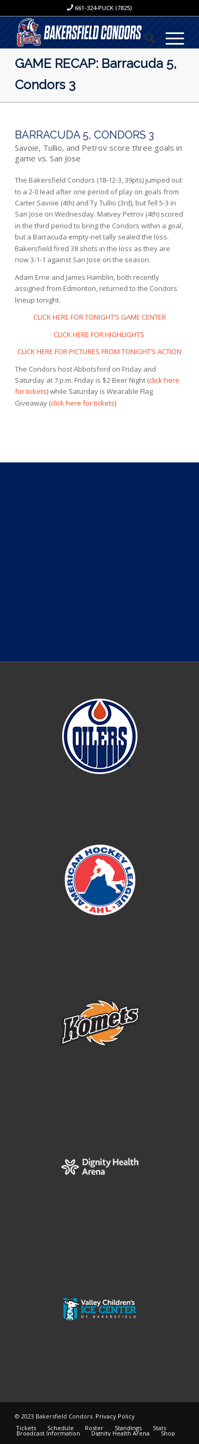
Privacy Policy (115, 1416)
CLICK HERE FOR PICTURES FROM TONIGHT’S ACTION (99, 351)
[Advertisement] (99, 561)
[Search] (144, 37)
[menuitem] (144, 37)
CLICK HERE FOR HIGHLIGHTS (100, 334)
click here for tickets (83, 403)
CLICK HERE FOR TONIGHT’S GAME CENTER (99, 317)
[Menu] (169, 37)
